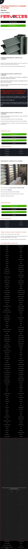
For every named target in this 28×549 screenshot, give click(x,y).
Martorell (21, 321)
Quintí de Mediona (7, 376)
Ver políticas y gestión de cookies (14, 489)
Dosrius (7, 257)
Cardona (21, 389)
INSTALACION (7, 149)
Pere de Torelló (21, 366)
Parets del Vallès (7, 315)
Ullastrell (21, 395)
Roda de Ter (7, 255)
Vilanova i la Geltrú (7, 337)
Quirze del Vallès (7, 374)
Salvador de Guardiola (21, 364)
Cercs (7, 391)
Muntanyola (7, 354)
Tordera (21, 411)
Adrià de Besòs (21, 331)
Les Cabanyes (7, 294)
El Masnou (20, 304)
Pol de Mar (21, 376)
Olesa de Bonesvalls (21, 317)
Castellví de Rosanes (7, 393)
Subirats (7, 263)
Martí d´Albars (7, 383)
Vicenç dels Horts (7, 271)
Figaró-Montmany (21, 418)
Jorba (21, 428)
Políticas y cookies (21, 547)
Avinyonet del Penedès (7, 350)
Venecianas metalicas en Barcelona (8, 29)
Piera (7, 313)
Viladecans (7, 348)
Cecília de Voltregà (21, 269)
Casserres (20, 383)
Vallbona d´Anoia (21, 259)
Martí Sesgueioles (21, 541)
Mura (7, 253)
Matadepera (7, 284)
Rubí (21, 253)
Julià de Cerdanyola (7, 358)
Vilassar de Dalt (21, 335)
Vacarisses (7, 261)
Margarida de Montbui (21, 432)
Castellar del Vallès (21, 280)
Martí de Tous (21, 434)
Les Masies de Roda (7, 292)
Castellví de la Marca (21, 393)
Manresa (7, 251)
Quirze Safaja (21, 372)
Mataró (21, 333)
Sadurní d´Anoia (7, 269)
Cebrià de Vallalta (7, 341)
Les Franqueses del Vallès (21, 292)
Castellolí (21, 436)
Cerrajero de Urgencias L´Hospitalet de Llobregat (7, 547)
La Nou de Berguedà (21, 368)
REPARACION (21, 153)
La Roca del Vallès (21, 294)
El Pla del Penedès (21, 265)
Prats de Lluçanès (7, 543)
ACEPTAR (17, 491)
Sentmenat (7, 426)
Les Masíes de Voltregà (21, 290)
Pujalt (21, 545)
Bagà (21, 325)
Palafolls (7, 397)
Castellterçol (7, 395)
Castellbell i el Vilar (7, 280)
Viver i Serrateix (7, 300)
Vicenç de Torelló (21, 271)
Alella (21, 323)
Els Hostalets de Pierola (7, 306)
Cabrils (7, 327)
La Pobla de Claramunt (7, 368)
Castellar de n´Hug (21, 282)
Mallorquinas (9, 189)
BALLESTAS (21, 151)
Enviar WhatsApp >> (13, 25)
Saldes (21, 263)
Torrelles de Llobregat (7, 424)
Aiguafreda (7, 325)
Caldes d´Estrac (7, 352)
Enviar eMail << (14, 140)
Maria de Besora (21, 424)
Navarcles (21, 251)
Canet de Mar (21, 362)
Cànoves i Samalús (21, 360)
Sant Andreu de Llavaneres (7, 329)
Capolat (7, 288)
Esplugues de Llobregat (7, 420)
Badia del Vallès (7, 335)
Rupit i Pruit (7, 278)
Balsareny (21, 319)
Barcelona (7, 245)
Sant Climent (21, 409)
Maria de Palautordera (21, 296)
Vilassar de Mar (7, 356)
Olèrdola (21, 385)
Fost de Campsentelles (7, 372)
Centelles (21, 391)
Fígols (7, 418)
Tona (21, 356)
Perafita (21, 313)
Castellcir (7, 389)
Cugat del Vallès (21, 267)
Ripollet (21, 255)
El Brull (7, 422)
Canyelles (7, 360)
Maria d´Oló (7, 407)
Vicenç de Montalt (21, 339)
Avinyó (21, 350)
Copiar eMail (14, 143)
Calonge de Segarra (21, 245)
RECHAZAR (11, 491)
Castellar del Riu (7, 282)
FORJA (21, 149)
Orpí (7, 405)
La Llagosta (7, 370)
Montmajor (21, 430)
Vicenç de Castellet (7, 364)
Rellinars (7, 399)
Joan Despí (21, 358)
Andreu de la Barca (21, 329)
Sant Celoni (7, 411)
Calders (21, 352)
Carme (7, 385)
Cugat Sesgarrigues (7, 339)
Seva (21, 403)
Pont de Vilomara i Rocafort (7, 545)
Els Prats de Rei (7, 286)
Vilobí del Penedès (21, 300)
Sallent (7, 333)
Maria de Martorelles (7, 296)
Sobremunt (21, 401)
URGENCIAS (7, 155)
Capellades (21, 288)
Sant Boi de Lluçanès (21, 341)
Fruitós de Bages (21, 370)
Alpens (7, 323)
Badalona (21, 348)
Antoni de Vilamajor (21, 327)
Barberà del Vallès (7, 319)
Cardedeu (21, 286)
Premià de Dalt (7, 401)
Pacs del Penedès (21, 397)
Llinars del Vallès (7, 290)
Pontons (21, 543)
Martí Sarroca (7, 434)
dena (7, 387)
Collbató (7, 265)
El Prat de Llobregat (21, 306)
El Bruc (7, 304)
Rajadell (21, 399)
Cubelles (21, 257)
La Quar (7, 409)
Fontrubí (7, 428)
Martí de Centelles (7, 436)
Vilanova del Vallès (21, 337)
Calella (7, 249)
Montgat (7, 432)
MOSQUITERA (7, 153)
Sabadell (7, 267)
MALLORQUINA (7, 151)
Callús (7, 247)
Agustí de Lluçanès (7, 331)
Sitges (7, 403)
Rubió (21, 249)
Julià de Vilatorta (21, 407)
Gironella (21, 420)
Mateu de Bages (7, 541)
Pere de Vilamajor (7, 366)
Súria (21, 261)
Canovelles (7, 362)
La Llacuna (21, 422)
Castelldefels (21, 387)
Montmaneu (7, 430)
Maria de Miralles (7, 298)
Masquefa (21, 284)
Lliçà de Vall (7, 302)
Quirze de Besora (21, 374)
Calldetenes (21, 247)
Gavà (21, 315)
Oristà (21, 405)
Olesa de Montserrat (7, 317)
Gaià (21, 426)
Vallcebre (7, 259)
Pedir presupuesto (13, 21)
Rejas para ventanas (2, 29)
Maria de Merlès (21, 298)
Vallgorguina (7, 321)
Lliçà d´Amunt (21, 302)
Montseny (21, 354)
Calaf (21, 278)
